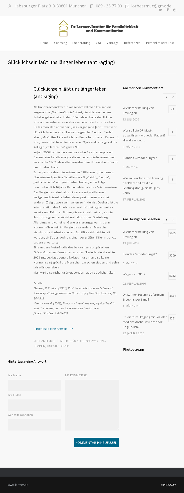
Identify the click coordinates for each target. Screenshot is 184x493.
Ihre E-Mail (14, 395)
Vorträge (113, 43)
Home (44, 43)
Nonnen (39, 346)
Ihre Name (14, 375)
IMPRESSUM (168, 485)
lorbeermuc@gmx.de (151, 6)
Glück (74, 341)
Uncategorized (58, 346)
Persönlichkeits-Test (160, 43)
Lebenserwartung (93, 341)
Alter (64, 341)
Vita (98, 43)
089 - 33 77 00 (109, 6)
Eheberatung (81, 43)
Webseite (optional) (20, 415)
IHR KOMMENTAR (76, 375)
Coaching (60, 43)
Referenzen (132, 43)
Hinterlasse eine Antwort (51, 329)
